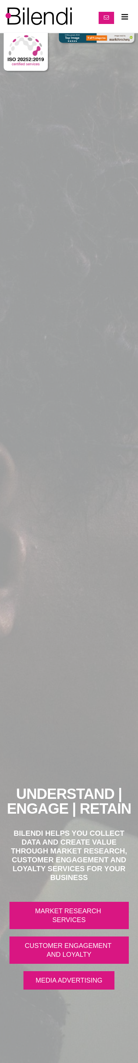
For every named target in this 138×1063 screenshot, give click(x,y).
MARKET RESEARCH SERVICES (69, 915)
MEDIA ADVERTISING (69, 980)
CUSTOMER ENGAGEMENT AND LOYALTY (69, 950)
